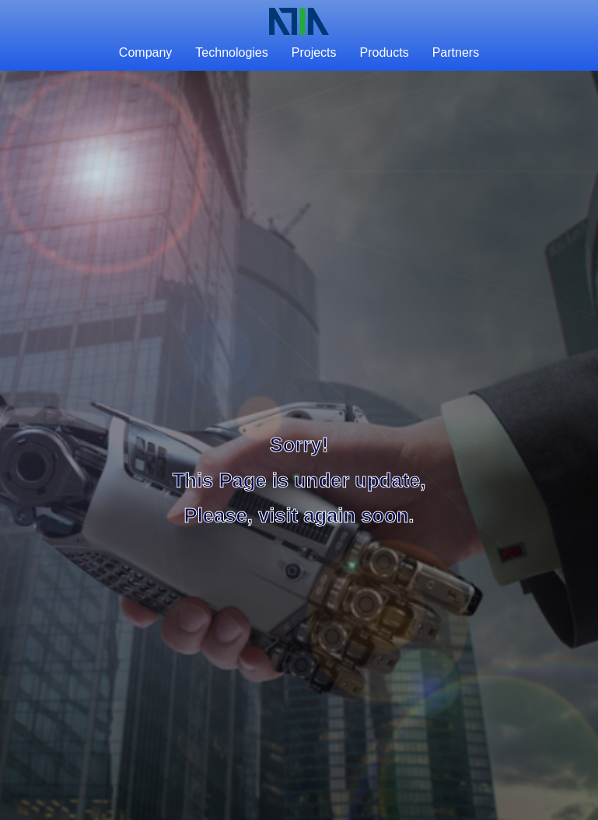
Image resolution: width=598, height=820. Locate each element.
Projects (314, 52)
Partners (455, 52)
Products (384, 52)
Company (145, 52)
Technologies (231, 52)
